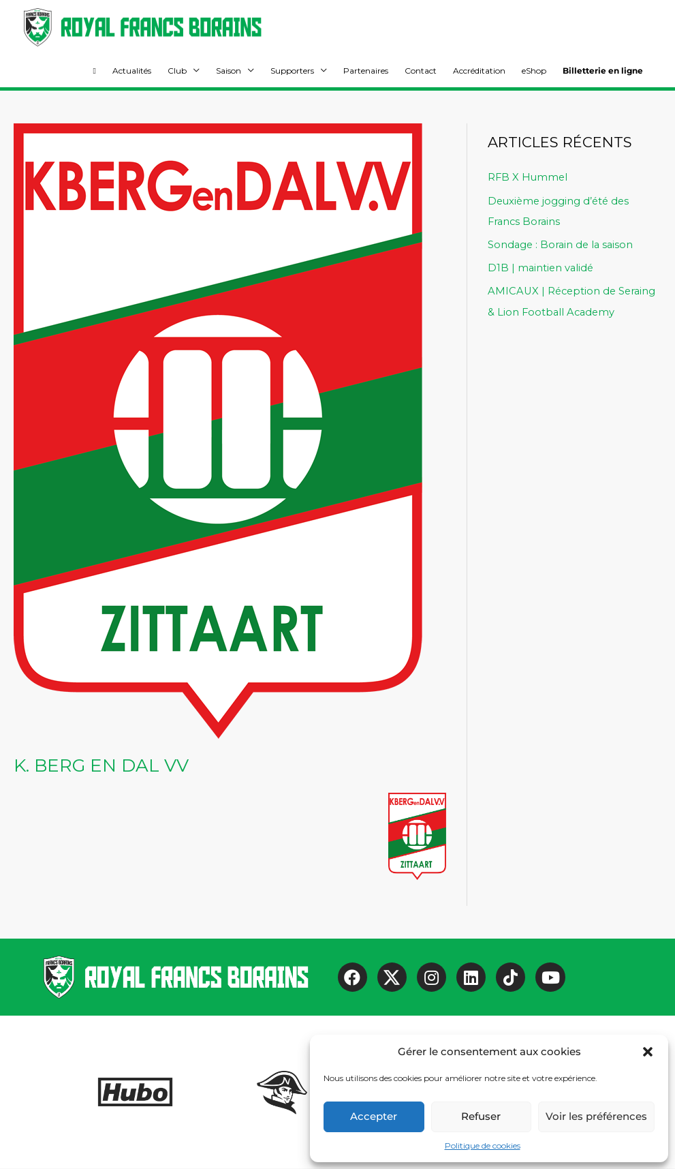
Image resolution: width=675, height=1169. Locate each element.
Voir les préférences (596, 1116)
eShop (534, 71)
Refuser (481, 1116)
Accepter (373, 1116)
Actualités (131, 71)
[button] (648, 1052)
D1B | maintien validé (542, 266)
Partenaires (365, 71)
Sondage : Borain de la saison (562, 244)
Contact (421, 71)
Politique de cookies (482, 1145)
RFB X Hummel (528, 177)
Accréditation (479, 71)
